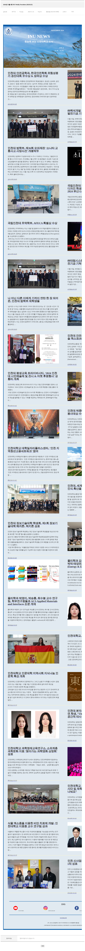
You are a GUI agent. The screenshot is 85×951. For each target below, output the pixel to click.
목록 (43, 946)
